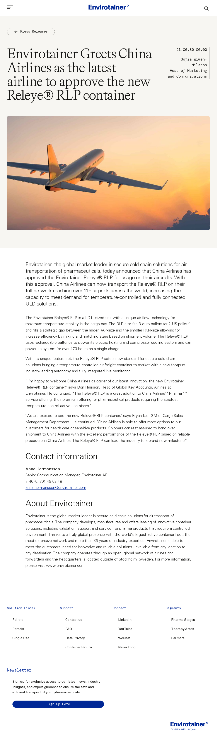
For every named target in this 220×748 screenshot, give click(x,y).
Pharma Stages (183, 620)
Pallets (17, 620)
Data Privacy (75, 638)
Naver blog (126, 647)
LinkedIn (124, 620)
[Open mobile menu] (10, 8)
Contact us (73, 620)
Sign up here (58, 704)
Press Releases (31, 31)
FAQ (68, 629)
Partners (177, 638)
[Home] (108, 8)
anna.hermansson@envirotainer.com (56, 488)
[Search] (207, 8)
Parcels (18, 629)
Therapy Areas (182, 629)
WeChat (124, 638)
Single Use (20, 638)
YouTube (125, 629)
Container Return (78, 647)
